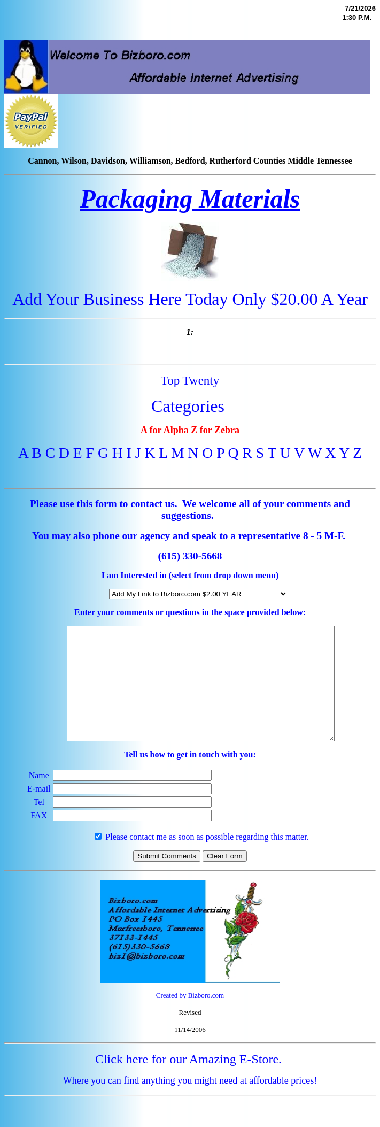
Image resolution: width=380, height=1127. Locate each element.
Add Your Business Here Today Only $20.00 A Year (190, 299)
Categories (187, 406)
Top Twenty (190, 380)
